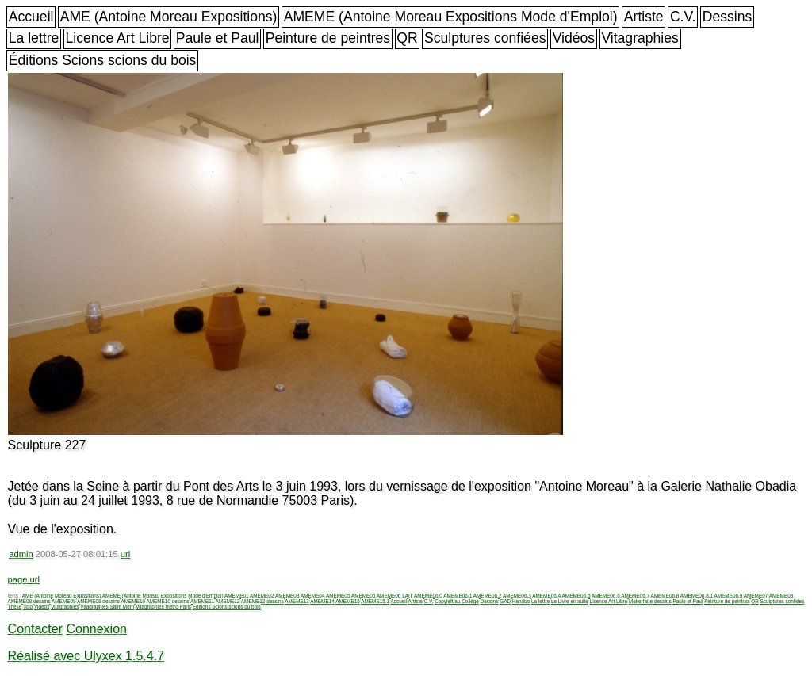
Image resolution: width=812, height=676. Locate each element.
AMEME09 (64, 601)
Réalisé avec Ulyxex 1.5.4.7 (86, 656)
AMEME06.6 (606, 595)
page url (24, 579)
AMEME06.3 (517, 595)
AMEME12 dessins (262, 601)
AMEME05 (338, 595)
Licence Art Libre (118, 38)
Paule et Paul (217, 38)
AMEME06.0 (428, 595)
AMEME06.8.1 (696, 595)
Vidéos (574, 38)
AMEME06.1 (457, 595)
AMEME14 (322, 601)
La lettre (34, 38)
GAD (505, 601)
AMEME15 (347, 601)
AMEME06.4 (546, 595)
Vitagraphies (640, 38)
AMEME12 (228, 601)
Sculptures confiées (485, 38)
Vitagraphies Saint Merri (107, 606)
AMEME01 (236, 595)
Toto (28, 606)
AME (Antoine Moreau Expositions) (169, 17)
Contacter (35, 629)
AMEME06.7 (635, 595)
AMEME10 (133, 601)
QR (406, 38)
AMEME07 (756, 595)
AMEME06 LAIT (395, 595)
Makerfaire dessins (650, 601)
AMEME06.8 (665, 595)
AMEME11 (202, 601)
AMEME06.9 (728, 595)
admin (21, 554)
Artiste (644, 17)
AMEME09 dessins (98, 601)
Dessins (728, 17)
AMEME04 (313, 595)
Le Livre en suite (569, 601)
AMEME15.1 (375, 601)
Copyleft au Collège (457, 601)
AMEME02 (262, 595)
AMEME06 (363, 595)
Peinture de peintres (328, 38)
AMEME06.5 (576, 595)
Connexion (96, 629)
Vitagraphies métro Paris (163, 606)
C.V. (683, 17)
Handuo (521, 601)
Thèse (15, 606)
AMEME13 (297, 601)
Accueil (31, 17)
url (125, 554)
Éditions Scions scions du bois (103, 60)
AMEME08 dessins (29, 601)
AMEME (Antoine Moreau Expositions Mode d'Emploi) (451, 17)
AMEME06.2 (487, 595)
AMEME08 (781, 595)
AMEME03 (287, 595)
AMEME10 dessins (167, 601)
